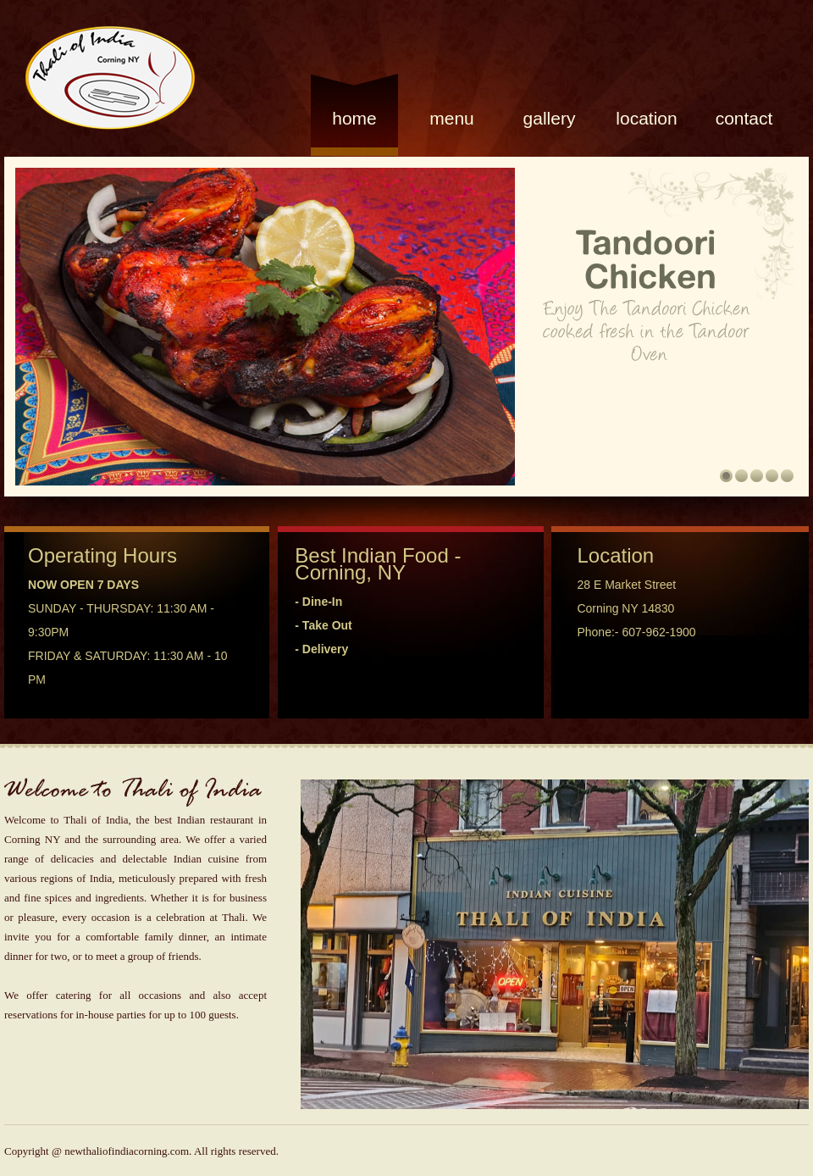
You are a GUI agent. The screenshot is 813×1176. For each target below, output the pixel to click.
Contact (744, 118)
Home (354, 118)
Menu (451, 118)
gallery (549, 118)
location (646, 118)
